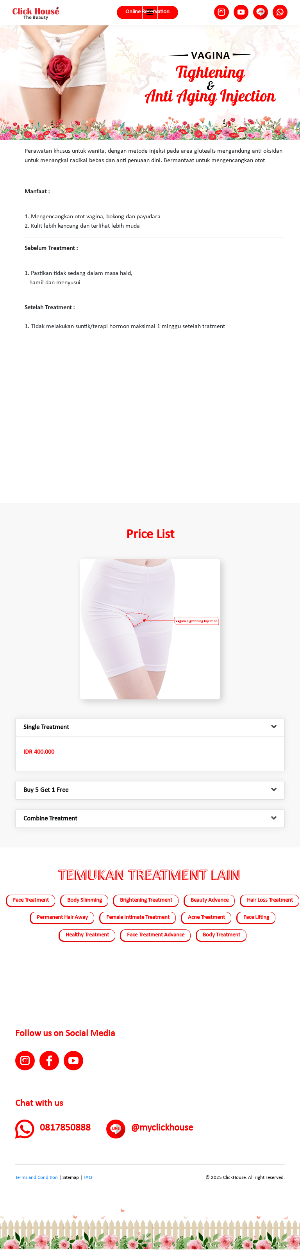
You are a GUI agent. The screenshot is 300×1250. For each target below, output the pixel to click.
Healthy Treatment (87, 935)
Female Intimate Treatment (138, 917)
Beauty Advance (210, 900)
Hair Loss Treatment (270, 900)
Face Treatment (31, 900)
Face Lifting (256, 917)
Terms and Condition (36, 1177)
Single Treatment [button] (46, 727)
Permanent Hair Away (62, 917)
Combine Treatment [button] (50, 818)
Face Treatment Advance (155, 935)
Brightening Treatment (146, 900)
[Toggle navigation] (150, 12)
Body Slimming (84, 900)
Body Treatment (221, 935)
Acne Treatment (206, 917)
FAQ (88, 1177)
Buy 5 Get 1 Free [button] (45, 790)
